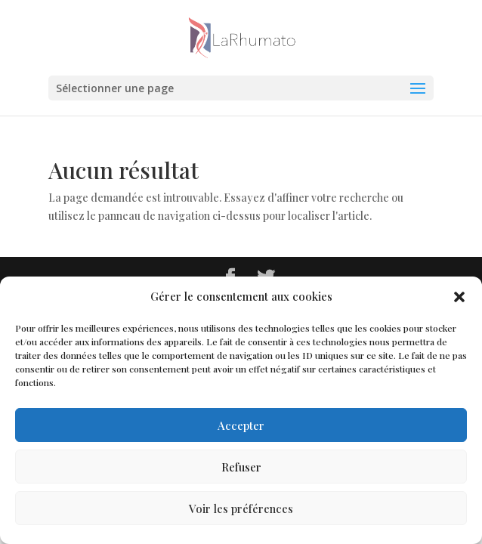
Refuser (241, 466)
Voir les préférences (241, 508)
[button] (459, 296)
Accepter (241, 425)
